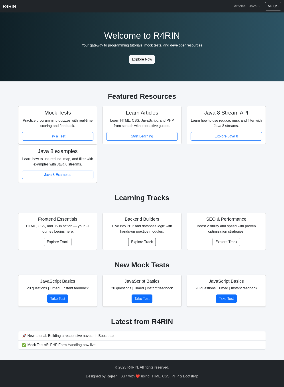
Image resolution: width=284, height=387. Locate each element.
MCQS (273, 6)
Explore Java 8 (226, 136)
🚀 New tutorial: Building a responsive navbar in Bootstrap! (68, 336)
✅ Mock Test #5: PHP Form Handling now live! (59, 345)
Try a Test (57, 136)
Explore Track (58, 242)
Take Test (57, 298)
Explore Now (142, 59)
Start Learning (142, 136)
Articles (239, 6)
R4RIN (9, 6)
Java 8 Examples (57, 175)
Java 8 (254, 6)
